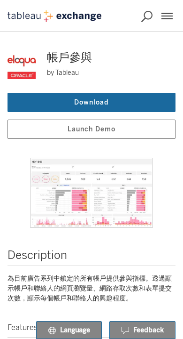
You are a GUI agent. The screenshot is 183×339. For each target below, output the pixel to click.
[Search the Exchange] (147, 16)
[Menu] (167, 16)
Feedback (142, 330)
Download (91, 102)
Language (69, 330)
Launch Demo (91, 129)
